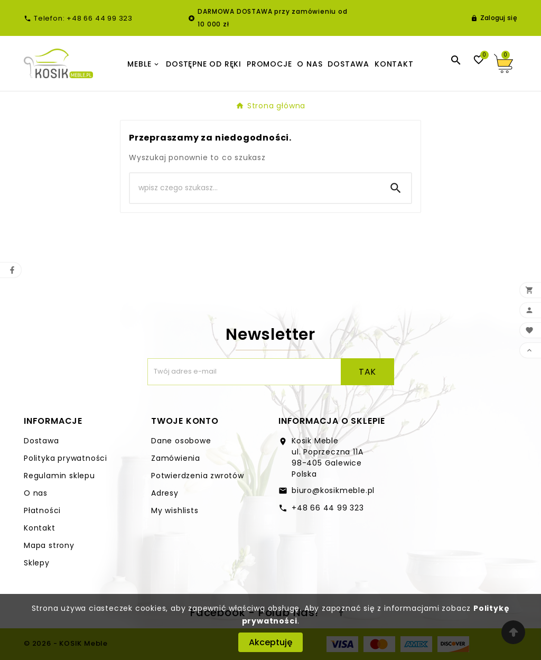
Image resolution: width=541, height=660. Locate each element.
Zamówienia (175, 458)
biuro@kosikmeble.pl (333, 490)
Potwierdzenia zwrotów (197, 475)
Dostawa (41, 440)
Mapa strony (49, 545)
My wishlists (175, 510)
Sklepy (37, 562)
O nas (36, 493)
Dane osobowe (181, 440)
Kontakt (39, 528)
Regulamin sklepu (59, 475)
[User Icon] (494, 18)
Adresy (165, 493)
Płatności (42, 510)
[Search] (255, 188)
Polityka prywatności (65, 458)
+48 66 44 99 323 (328, 508)
